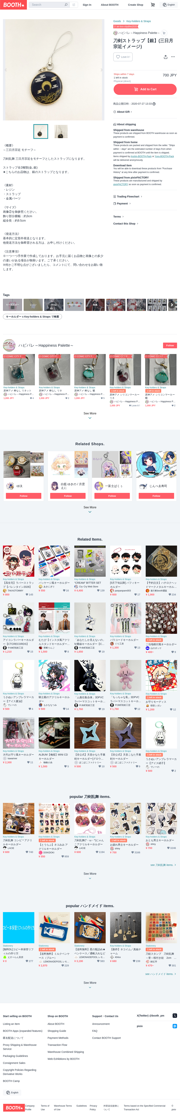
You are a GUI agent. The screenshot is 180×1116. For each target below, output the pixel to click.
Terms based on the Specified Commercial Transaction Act (144, 1108)
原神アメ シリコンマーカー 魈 (160, 396)
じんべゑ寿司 (158, 486)
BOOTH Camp (11, 1081)
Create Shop (135, 4)
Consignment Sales (14, 1062)
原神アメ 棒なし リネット (17, 390)
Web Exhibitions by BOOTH (63, 1058)
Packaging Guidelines (15, 1055)
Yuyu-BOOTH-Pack (164, 156)
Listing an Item (11, 1023)
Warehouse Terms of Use (63, 1108)
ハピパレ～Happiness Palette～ (46, 345)
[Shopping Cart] (153, 5)
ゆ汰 (19, 486)
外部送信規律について (111, 1108)
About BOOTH (109, 4)
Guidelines (81, 1106)
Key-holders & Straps (139, 21)
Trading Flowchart (128, 196)
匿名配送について (13, 1037)
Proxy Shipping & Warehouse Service (20, 1046)
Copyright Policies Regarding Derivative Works (19, 1071)
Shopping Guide (57, 1030)
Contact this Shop (124, 223)
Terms (117, 216)
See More (90, 510)
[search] (66, 5)
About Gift (123, 111)
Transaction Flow (57, 1044)
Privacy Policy (93, 1108)
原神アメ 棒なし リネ (50, 390)
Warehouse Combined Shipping (66, 1051)
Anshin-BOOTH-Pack (141, 156)
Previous (6, 70)
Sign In (87, 4)
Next (101, 70)
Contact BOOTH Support (106, 1037)
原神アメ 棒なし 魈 (84, 390)
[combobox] (49, 5)
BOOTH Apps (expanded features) (22, 1030)
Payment (122, 203)
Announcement (101, 1023)
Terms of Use (45, 1108)
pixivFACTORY (120, 184)
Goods (117, 21)
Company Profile (29, 1108)
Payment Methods (58, 1037)
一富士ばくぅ (114, 486)
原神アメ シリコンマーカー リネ (124, 396)
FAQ (94, 1030)
